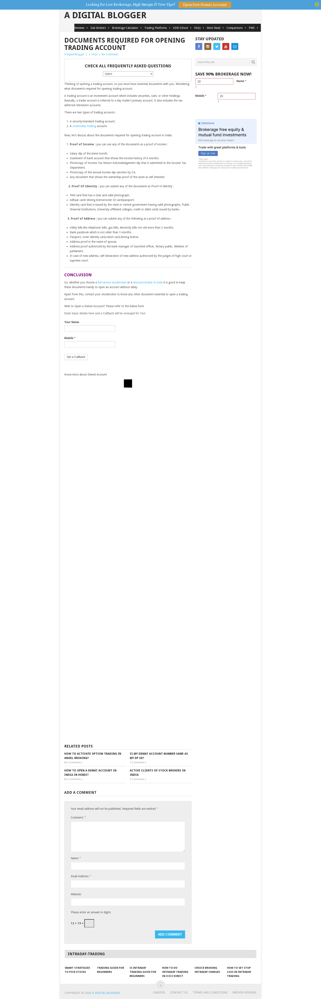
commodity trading (84, 126)
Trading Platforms (157, 27)
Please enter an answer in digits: (91, 912)
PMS (254, 27)
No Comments (110, 54)
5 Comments (137, 779)
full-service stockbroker (112, 282)
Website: (76, 894)
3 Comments (137, 762)
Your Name (71, 322)
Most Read (215, 27)
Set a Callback (76, 357)
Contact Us (179, 992)
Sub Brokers (100, 27)
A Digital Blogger (105, 15)
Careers (159, 992)
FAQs (199, 27)
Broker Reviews (244, 992)
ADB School (182, 27)
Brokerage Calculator (127, 27)
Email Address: (81, 876)
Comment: (78, 817)
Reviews (81, 27)
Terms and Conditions (210, 992)
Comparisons (236, 27)
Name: (76, 858)
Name (241, 81)
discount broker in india (148, 282)
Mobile (69, 338)
